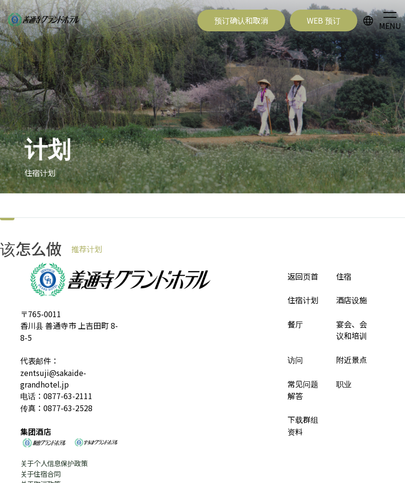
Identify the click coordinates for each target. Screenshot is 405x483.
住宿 (344, 276)
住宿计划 (302, 300)
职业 (344, 383)
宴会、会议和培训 (351, 329)
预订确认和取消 (241, 20)
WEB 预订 (323, 20)
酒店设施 (351, 300)
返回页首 (302, 276)
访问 (295, 359)
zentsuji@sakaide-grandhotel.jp (53, 378)
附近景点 (351, 359)
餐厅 (295, 324)
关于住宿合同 (40, 474)
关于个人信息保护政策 (54, 463)
